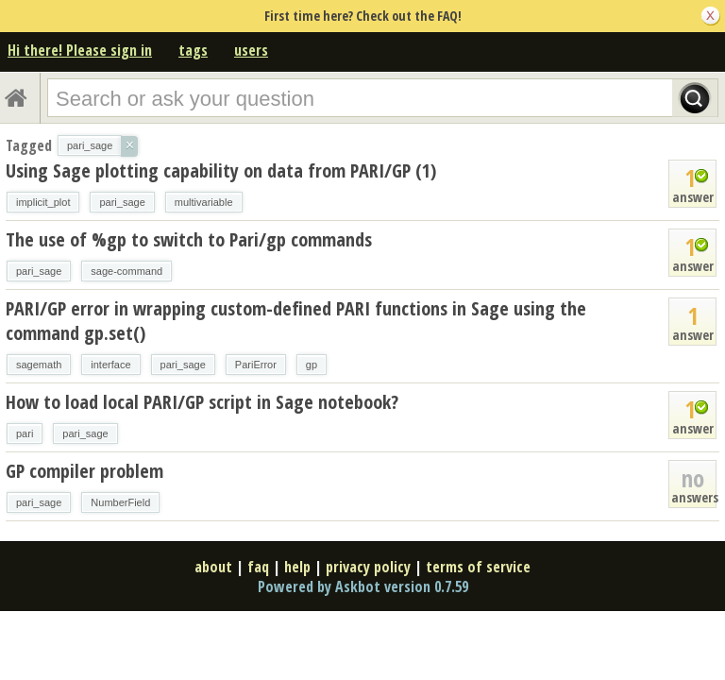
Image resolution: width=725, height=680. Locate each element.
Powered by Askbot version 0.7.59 (363, 586)
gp (311, 364)
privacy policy (368, 566)
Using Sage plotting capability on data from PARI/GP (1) (221, 170)
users (251, 50)
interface (110, 364)
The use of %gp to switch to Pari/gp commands (189, 239)
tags (193, 50)
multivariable (204, 202)
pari (24, 433)
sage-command (126, 271)
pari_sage (121, 202)
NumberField (120, 502)
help (297, 566)
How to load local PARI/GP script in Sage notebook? (202, 402)
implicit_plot (43, 202)
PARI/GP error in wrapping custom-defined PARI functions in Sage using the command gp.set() (296, 321)
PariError (256, 364)
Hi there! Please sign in (80, 50)
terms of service (478, 566)
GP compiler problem (84, 471)
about (213, 566)
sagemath (38, 364)
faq (258, 566)
